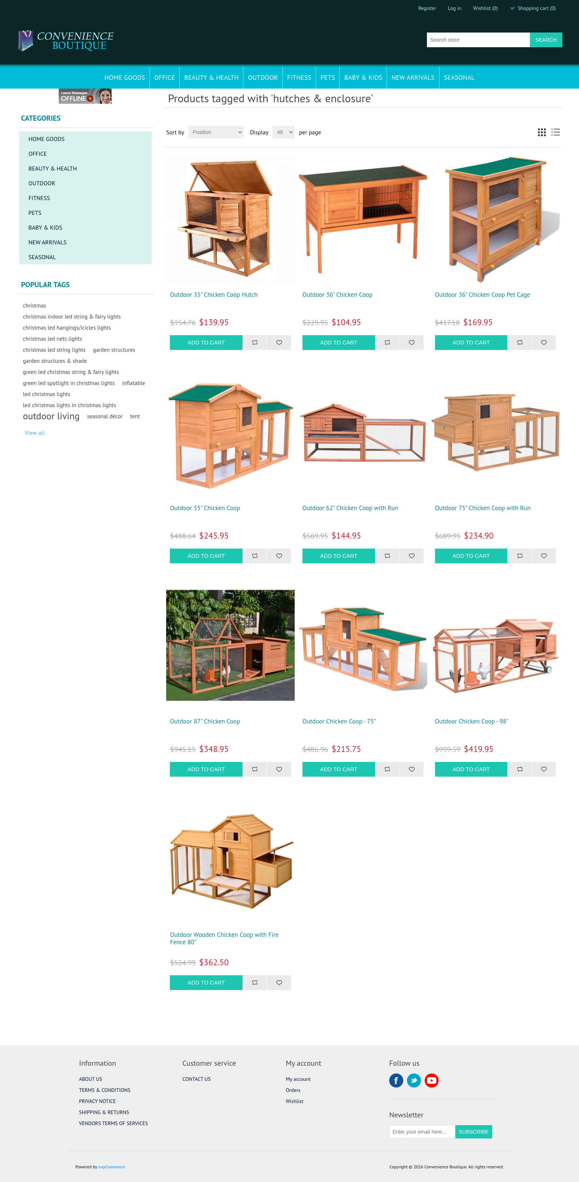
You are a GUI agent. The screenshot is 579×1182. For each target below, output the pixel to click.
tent (135, 416)
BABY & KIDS (363, 77)
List (555, 132)
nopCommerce (111, 1166)
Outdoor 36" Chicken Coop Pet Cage (482, 294)
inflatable (133, 382)
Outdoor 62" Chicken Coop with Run (350, 508)
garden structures (114, 349)
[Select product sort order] (216, 132)
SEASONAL (459, 77)
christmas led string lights (54, 349)
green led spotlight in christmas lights (68, 382)
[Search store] (478, 39)
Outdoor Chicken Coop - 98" (471, 721)
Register (427, 8)
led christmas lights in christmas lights (69, 405)
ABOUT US (90, 1079)
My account (298, 1079)
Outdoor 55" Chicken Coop (205, 508)
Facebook (396, 1080)
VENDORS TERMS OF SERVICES (113, 1123)
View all (35, 432)
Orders (293, 1090)
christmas (34, 305)
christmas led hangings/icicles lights (67, 327)
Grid (542, 132)
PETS (328, 77)
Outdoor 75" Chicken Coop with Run (483, 508)
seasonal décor (105, 416)
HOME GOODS (125, 77)
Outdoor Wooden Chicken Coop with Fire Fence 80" (224, 938)
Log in (455, 8)
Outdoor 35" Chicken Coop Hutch (213, 294)
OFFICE (164, 77)
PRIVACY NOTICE (97, 1101)
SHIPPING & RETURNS (104, 1112)
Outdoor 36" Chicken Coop (337, 294)
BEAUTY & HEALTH (211, 77)
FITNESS (299, 77)
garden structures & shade (55, 360)
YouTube (432, 1080)
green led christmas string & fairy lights (71, 371)
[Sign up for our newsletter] (422, 1131)
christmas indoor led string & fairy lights (72, 316)
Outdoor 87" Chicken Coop (205, 721)
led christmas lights (46, 394)
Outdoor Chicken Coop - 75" (339, 721)
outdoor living (51, 416)
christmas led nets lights (52, 338)
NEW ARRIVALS (412, 77)
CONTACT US (196, 1079)
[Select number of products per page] (283, 132)
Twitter (414, 1080)
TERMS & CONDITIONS (104, 1090)
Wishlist (294, 1101)
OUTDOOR (263, 77)
